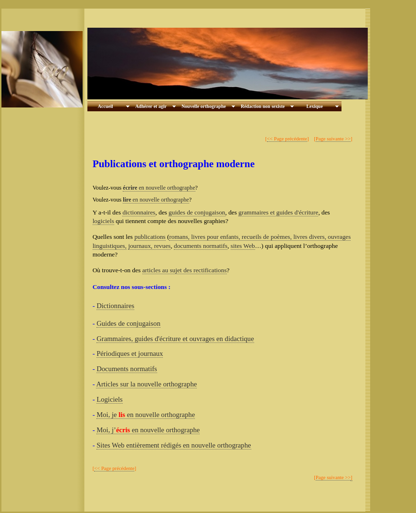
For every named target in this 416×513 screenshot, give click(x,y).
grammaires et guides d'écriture (278, 212)
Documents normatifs (126, 369)
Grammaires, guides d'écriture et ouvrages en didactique (175, 338)
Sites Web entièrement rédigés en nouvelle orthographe (173, 445)
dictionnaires (138, 212)
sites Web (243, 245)
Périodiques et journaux (129, 353)
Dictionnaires (115, 306)
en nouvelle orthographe (159, 187)
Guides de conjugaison (128, 323)
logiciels (103, 220)
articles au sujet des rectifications (184, 270)
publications (149, 236)
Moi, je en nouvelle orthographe (145, 414)
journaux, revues (149, 245)
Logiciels (109, 399)
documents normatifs (200, 245)
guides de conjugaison (197, 212)
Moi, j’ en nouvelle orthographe (148, 430)
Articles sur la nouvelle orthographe (146, 384)
